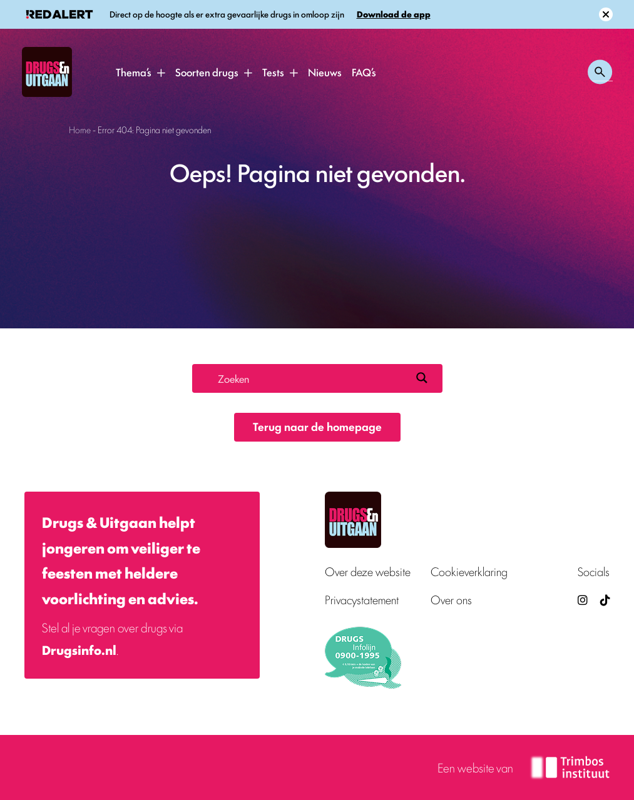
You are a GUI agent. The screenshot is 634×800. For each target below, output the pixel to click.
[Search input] (312, 378)
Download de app (394, 14)
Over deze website (368, 571)
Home (80, 129)
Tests (273, 71)
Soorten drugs (206, 71)
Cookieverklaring (469, 571)
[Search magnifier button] (421, 377)
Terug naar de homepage (317, 426)
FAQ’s (364, 71)
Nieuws (325, 71)
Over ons (451, 599)
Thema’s (133, 71)
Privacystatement (362, 599)
